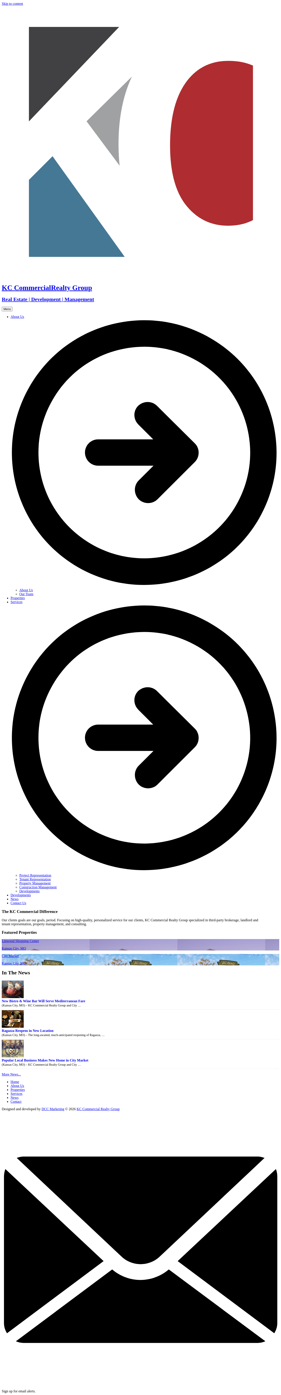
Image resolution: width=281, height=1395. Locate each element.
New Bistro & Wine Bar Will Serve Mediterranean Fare (43, 1001)
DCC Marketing (52, 1109)
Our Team (26, 594)
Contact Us (18, 903)
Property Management (35, 883)
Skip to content (12, 3)
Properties (18, 598)
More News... (11, 1074)
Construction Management (38, 887)
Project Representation (35, 875)
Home (15, 1082)
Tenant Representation (35, 879)
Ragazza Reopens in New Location (28, 1031)
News (14, 899)
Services (16, 1094)
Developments (29, 891)
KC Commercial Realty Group (98, 1109)
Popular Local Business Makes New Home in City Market (45, 1060)
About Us (26, 590)
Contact (16, 1101)
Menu (7, 309)
